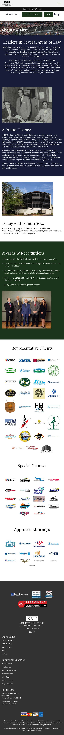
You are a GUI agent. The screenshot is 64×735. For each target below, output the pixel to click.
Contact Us (32, 14)
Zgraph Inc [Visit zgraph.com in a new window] (25, 730)
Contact (4, 654)
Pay (48, 14)
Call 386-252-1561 (12, 14)
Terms (47, 728)
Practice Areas (6, 644)
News (3, 651)
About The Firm (7, 640)
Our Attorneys (6, 647)
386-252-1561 (12, 702)
